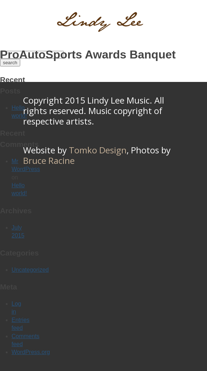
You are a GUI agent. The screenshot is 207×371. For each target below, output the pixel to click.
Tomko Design (98, 150)
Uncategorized (30, 270)
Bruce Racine (49, 160)
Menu (190, 20)
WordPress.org (31, 352)
